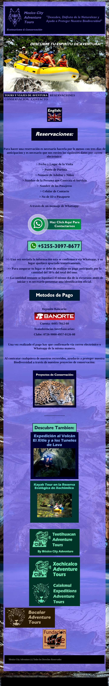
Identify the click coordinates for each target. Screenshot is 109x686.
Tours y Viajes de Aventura (26, 95)
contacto (39, 99)
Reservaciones (62, 95)
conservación (17, 99)
